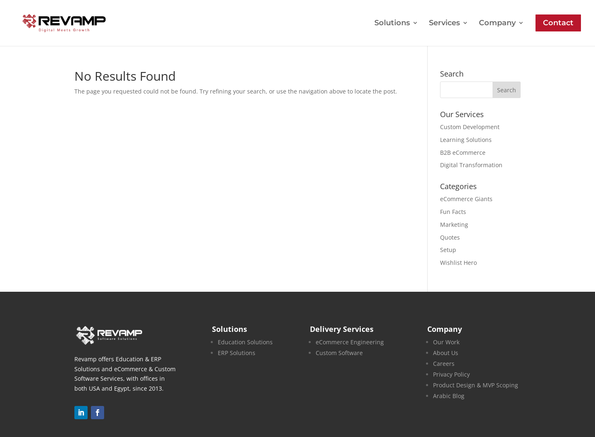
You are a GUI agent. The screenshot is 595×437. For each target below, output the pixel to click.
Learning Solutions (466, 140)
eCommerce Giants (466, 199)
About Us (445, 353)
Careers (444, 363)
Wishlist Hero (458, 263)
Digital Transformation (471, 165)
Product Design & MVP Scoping (475, 385)
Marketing (454, 224)
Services (444, 23)
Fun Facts (453, 212)
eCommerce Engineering (350, 342)
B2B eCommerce (463, 152)
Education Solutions (245, 342)
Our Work (446, 342)
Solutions (392, 23)
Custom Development (470, 127)
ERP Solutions (236, 353)
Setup (448, 250)
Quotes (450, 237)
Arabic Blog (448, 396)
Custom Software (339, 353)
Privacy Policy (451, 374)
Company (497, 23)
